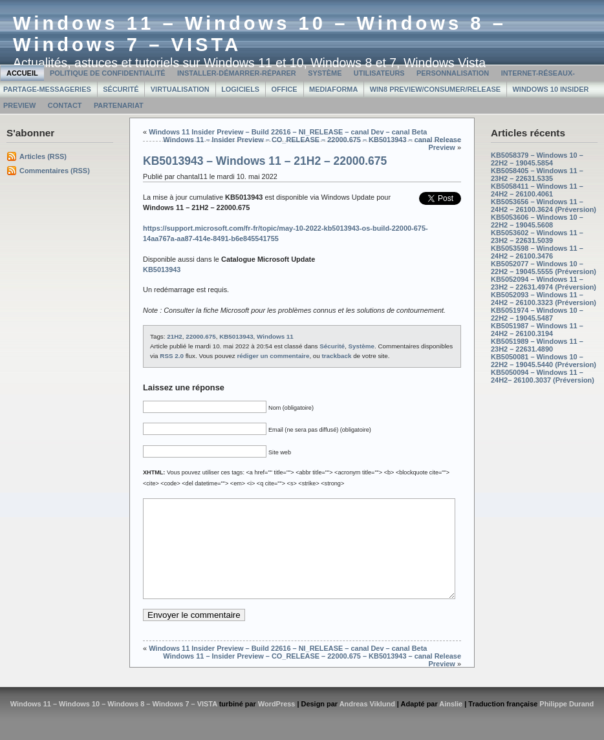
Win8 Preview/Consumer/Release (435, 89)
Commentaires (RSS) (54, 170)
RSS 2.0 (172, 355)
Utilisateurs (379, 73)
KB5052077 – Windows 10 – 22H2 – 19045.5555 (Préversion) (543, 267)
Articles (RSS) (43, 156)
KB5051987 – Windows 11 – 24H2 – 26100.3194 (537, 329)
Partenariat (119, 105)
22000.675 (200, 336)
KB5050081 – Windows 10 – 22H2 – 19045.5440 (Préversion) (543, 360)
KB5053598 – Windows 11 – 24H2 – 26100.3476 (537, 252)
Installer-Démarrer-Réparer (236, 73)
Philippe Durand (566, 723)
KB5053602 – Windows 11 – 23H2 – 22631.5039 (537, 236)
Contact (65, 105)
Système (324, 73)
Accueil (22, 73)
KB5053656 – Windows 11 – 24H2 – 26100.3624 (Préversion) (543, 205)
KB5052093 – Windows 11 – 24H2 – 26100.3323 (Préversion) (543, 298)
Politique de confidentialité (108, 73)
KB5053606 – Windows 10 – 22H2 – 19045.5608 (537, 221)
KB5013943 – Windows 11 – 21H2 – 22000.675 (265, 160)
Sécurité (120, 89)
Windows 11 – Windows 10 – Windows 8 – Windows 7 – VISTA (113, 723)
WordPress (277, 723)
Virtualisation (180, 89)
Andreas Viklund (367, 723)
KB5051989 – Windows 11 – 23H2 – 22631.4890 (537, 345)
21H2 (174, 336)
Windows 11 (275, 336)
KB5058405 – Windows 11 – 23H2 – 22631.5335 (537, 174)
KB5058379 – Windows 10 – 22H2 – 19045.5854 (537, 159)
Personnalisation (452, 73)
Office (284, 89)
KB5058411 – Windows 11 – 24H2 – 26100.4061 (537, 190)
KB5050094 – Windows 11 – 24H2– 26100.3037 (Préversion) (542, 376)
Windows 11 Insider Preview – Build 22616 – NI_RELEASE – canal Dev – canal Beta (288, 132)
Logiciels (240, 89)
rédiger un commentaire (273, 355)
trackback (337, 355)
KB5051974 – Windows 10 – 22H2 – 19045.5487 (537, 314)
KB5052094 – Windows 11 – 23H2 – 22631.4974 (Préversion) (543, 283)
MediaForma (333, 89)
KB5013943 (236, 336)
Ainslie (450, 723)
